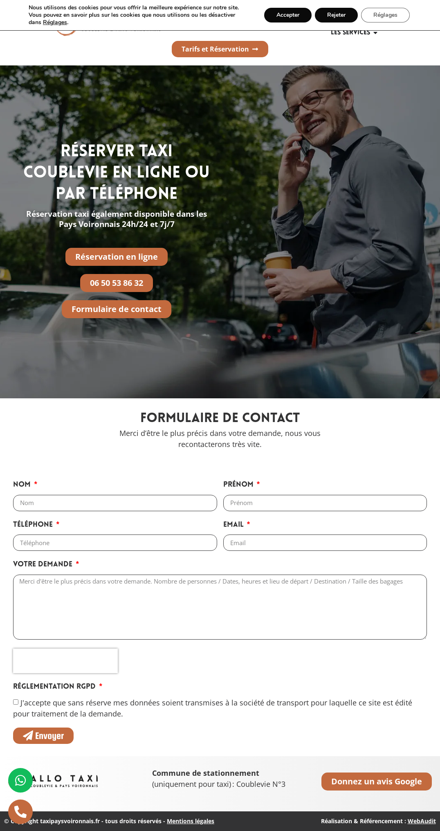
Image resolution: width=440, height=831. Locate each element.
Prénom (239, 485)
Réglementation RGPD (55, 687)
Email (234, 525)
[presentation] (65, 661)
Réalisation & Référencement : (378, 821)
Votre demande (43, 564)
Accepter (287, 15)
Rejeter (336, 15)
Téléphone (34, 525)
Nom (23, 485)
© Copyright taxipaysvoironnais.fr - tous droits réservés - (109, 821)
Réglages (55, 22)
